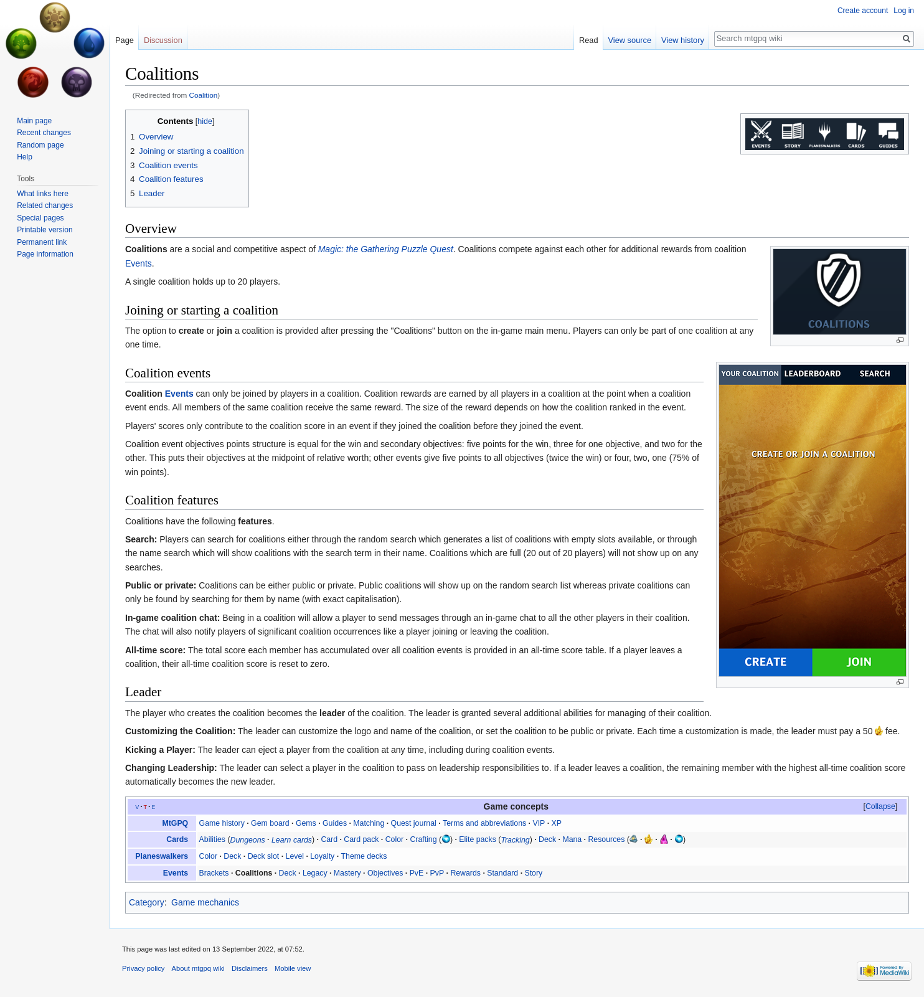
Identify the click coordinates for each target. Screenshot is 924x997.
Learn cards (291, 839)
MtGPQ (175, 823)
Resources (606, 839)
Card (329, 839)
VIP (538, 823)
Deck (547, 839)
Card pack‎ (361, 839)
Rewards (465, 873)
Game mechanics (205, 902)
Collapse (880, 806)
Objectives (385, 873)
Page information (45, 254)
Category (146, 902)
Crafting (423, 839)
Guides (335, 823)
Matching (368, 823)
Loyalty (322, 856)
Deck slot (264, 856)
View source (629, 40)
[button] (880, 806)
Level (295, 856)
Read (588, 40)
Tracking (515, 839)
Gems (306, 823)
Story (533, 873)
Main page (34, 120)
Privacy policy (143, 968)
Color (394, 839)
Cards (177, 839)
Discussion (163, 40)
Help (24, 157)
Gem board (270, 823)
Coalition (203, 95)
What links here (42, 193)
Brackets (214, 873)
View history (682, 40)
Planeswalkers (161, 856)
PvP (437, 873)
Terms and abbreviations (484, 823)
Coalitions (146, 249)
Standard (502, 873)
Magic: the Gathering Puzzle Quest (385, 249)
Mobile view (293, 968)
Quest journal (413, 823)
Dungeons (247, 839)
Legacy (315, 873)
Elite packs (477, 839)
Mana (572, 839)
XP (557, 823)
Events (138, 263)
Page (124, 40)
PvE (417, 873)
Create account (862, 10)
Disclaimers (250, 968)
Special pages (40, 218)
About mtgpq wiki (198, 968)
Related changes (45, 205)
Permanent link (42, 242)
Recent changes (44, 132)
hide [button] (204, 121)
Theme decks (364, 856)
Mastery (347, 873)
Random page (40, 145)
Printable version (44, 229)
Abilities (212, 839)
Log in (903, 10)
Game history (222, 823)
